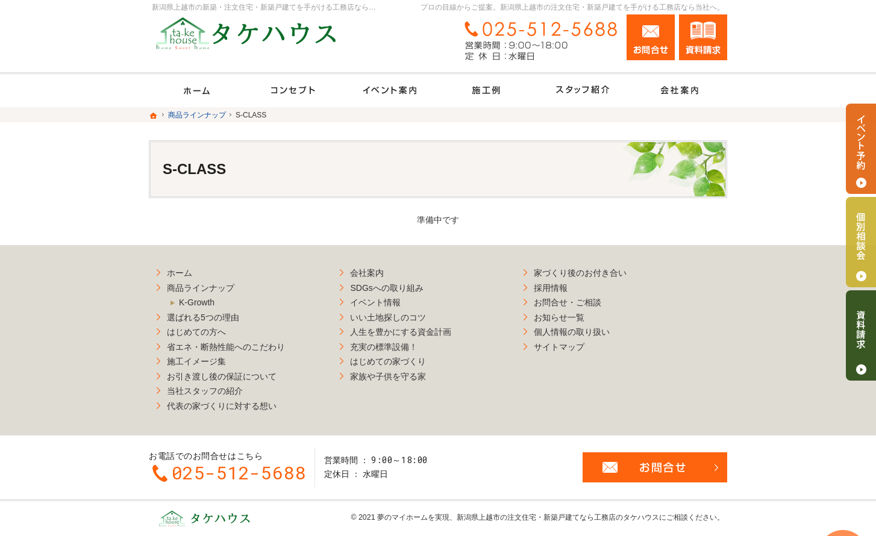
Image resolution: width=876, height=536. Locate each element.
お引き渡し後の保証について (222, 373)
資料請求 (703, 37)
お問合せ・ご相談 (586, 300)
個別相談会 (861, 242)
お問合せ (651, 37)
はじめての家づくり (398, 359)
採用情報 (569, 285)
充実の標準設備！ (393, 344)
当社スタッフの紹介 (205, 388)
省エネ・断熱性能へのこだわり (226, 344)
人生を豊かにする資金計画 (410, 329)
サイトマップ (577, 344)
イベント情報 (385, 300)
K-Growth (196, 300)
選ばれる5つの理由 (203, 314)
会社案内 (376, 270)
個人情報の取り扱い (590, 329)
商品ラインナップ (200, 285)
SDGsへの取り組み (396, 285)
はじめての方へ (196, 329)
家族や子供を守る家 (398, 373)
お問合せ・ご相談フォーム (655, 461)
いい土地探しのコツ (398, 314)
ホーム (179, 270)
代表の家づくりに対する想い (222, 403)
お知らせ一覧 (577, 314)
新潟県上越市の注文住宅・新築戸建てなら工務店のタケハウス (558, 511)
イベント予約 (861, 149)
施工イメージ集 (196, 359)
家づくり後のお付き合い (598, 270)
